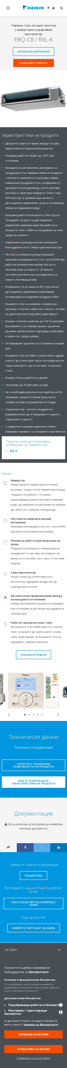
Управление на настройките (33, 1058)
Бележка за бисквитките (41, 1024)
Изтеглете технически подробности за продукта (33, 765)
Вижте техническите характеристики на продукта (34, 782)
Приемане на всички (33, 1034)
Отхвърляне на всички (33, 1049)
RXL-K (13, 451)
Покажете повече (33, 654)
